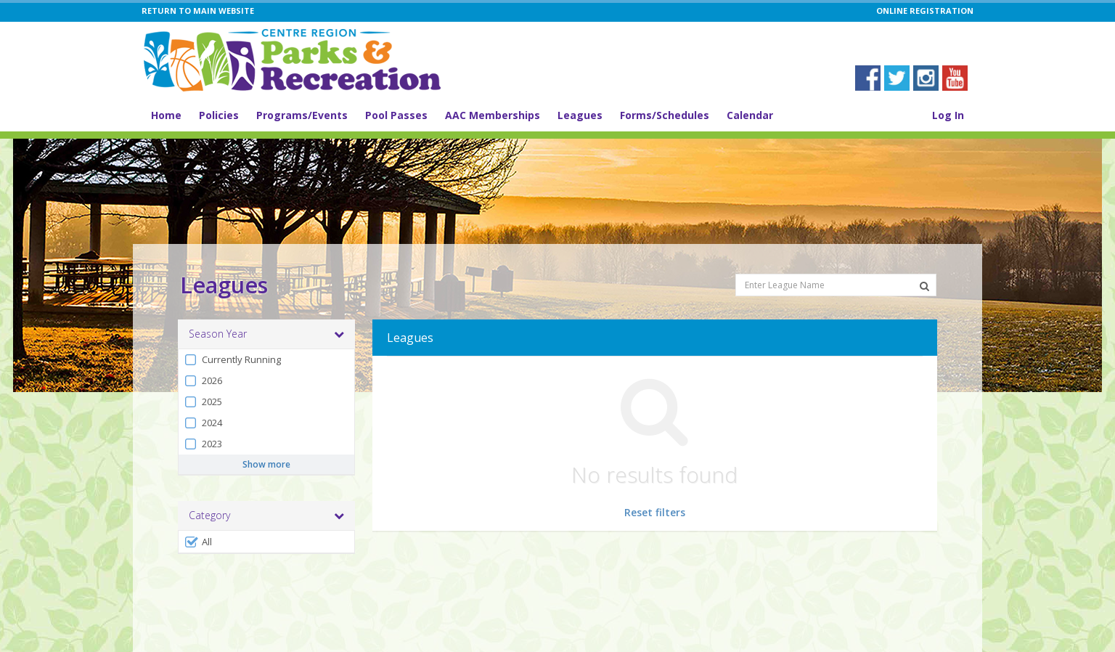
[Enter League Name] (835, 285)
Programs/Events (302, 115)
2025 (203, 402)
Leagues (580, 115)
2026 (203, 381)
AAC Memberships (492, 115)
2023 (203, 444)
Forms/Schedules (664, 115)
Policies (219, 115)
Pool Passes (396, 115)
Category (266, 515)
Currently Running (232, 360)
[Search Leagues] (924, 286)
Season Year (266, 334)
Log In (948, 115)
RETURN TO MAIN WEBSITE (198, 10)
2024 (203, 423)
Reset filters (654, 512)
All (198, 542)
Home (166, 115)
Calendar (750, 115)
